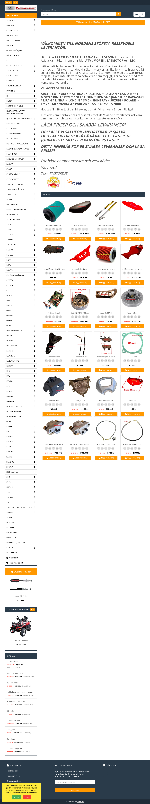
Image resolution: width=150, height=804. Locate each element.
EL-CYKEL (10, 527)
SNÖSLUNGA (11, 532)
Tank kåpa (11, 739)
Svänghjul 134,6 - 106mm (80, 313)
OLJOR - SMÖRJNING (14, 50)
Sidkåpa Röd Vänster (132, 225)
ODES (21, 421)
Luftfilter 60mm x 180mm (53, 225)
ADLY (21, 224)
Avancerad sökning (48, 10)
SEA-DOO (21, 462)
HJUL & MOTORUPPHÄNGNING (21, 118)
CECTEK (21, 280)
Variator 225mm (132, 313)
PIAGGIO (21, 436)
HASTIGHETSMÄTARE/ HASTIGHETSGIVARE (21, 112)
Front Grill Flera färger (80, 269)
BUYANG (21, 270)
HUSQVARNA (21, 346)
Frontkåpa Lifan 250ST (16, 701)
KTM (21, 376)
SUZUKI (21, 487)
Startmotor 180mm (15, 720)
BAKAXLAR (10, 81)
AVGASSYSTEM (21, 70)
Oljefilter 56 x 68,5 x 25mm (106, 269)
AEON (21, 229)
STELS (21, 482)
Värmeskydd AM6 (106, 313)
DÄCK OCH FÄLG (21, 55)
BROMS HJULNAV (21, 86)
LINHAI (21, 391)
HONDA (21, 341)
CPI (21, 290)
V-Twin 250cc (12, 661)
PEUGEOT (21, 426)
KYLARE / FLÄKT (21, 128)
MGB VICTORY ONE (21, 406)
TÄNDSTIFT (21, 194)
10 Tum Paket (12, 683)
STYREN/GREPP (21, 179)
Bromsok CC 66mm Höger (54, 444)
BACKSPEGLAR (12, 76)
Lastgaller (11, 729)
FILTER (21, 101)
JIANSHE (21, 351)
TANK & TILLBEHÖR (21, 184)
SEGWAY (21, 467)
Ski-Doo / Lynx (12, 472)
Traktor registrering (14, 781)
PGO (21, 431)
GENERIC (21, 315)
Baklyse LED (132, 401)
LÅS (7, 60)
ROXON (21, 452)
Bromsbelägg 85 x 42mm (106, 357)
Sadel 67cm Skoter (80, 225)
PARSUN (21, 548)
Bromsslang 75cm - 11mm (106, 444)
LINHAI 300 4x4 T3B (21, 640)
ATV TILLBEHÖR (21, 30)
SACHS (21, 457)
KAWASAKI (21, 356)
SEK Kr (9, 2)
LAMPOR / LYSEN (21, 134)
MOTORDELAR (21, 139)
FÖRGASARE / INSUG (21, 106)
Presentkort (12, 558)
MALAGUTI (21, 401)
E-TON (21, 305)
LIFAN (21, 386)
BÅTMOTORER (12, 35)
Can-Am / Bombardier (21, 275)
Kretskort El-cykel (54, 313)
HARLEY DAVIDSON (21, 330)
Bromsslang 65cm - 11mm (132, 444)
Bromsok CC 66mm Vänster (80, 444)
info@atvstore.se (83, 73)
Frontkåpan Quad (54, 357)
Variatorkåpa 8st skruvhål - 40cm (54, 269)
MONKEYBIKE (12, 214)
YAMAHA (21, 517)
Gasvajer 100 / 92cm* (80, 357)
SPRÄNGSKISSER (21, 20)
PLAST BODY (21, 154)
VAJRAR (21, 199)
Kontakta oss (12, 771)
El (21, 96)
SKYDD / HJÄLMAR (21, 65)
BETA (21, 260)
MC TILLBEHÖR (12, 553)
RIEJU (21, 447)
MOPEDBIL (21, 522)
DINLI (21, 300)
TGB (21, 502)
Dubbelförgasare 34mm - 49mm (20, 692)
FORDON (21, 25)
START (21, 169)
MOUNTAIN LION (21, 416)
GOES (21, 325)
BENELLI (21, 255)
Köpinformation (13, 776)
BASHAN (21, 250)
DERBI (21, 295)
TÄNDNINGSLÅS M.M (15, 189)
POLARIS (21, 441)
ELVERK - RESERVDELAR (16, 209)
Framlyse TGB (80, 401)
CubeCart (80, 802)
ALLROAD (21, 234)
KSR (21, 371)
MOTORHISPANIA (21, 411)
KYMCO (21, 381)
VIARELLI (21, 512)
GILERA (9, 320)
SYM (21, 492)
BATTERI (21, 45)
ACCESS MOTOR (21, 219)
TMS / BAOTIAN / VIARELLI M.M (21, 507)
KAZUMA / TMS (21, 361)
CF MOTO (21, 285)
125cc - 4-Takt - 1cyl (15, 673)
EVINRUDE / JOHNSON (15, 542)
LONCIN (21, 396)
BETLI (21, 265)
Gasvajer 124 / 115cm (20, 596)
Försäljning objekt (14, 563)
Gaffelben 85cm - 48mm (106, 225)
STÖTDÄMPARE (21, 174)
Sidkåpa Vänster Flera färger (132, 269)
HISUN (21, 335)
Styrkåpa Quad (54, 401)
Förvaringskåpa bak (15, 748)
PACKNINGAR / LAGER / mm (21, 149)
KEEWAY (21, 366)
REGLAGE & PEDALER (21, 159)
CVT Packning (132, 357)
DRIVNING (21, 91)
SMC (21, 477)
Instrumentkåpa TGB (106, 401)
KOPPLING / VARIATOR (21, 123)
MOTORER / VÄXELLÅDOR (21, 144)
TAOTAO (21, 497)
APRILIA (9, 240)
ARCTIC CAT (21, 245)
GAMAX (21, 310)
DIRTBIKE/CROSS (21, 204)
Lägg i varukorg (53, 238)
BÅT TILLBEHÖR (13, 40)
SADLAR (9, 164)
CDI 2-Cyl (10, 711)
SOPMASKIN (11, 537)
